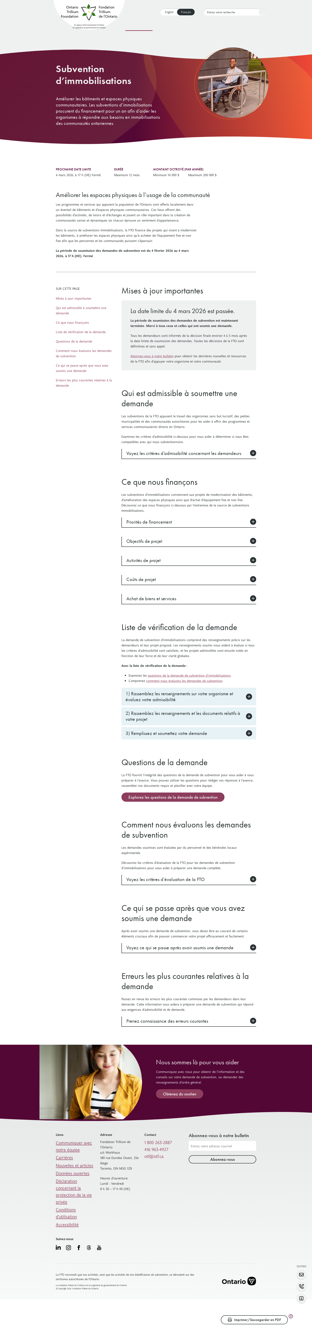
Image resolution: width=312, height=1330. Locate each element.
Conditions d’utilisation (72, 1193)
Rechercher (260, 12)
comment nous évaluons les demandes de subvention (184, 680)
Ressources (168, 26)
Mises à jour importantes (73, 298)
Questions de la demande (74, 341)
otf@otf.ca (151, 1162)
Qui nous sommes (216, 26)
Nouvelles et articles (70, 1169)
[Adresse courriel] (222, 1155)
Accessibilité (64, 1199)
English (169, 12)
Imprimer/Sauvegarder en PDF (254, 1319)
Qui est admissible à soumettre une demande (81, 310)
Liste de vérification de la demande (81, 331)
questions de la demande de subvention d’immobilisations (189, 675)
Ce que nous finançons (72, 322)
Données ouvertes (68, 1175)
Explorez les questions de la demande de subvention (173, 806)
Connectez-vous (251, 26)
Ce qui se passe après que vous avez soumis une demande (82, 368)
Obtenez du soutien (179, 1103)
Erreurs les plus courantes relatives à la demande (84, 382)
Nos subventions (139, 26)
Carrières (62, 1163)
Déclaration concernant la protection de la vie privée (74, 1184)
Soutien (189, 26)
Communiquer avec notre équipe (74, 1154)
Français (186, 12)
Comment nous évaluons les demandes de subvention (84, 353)
